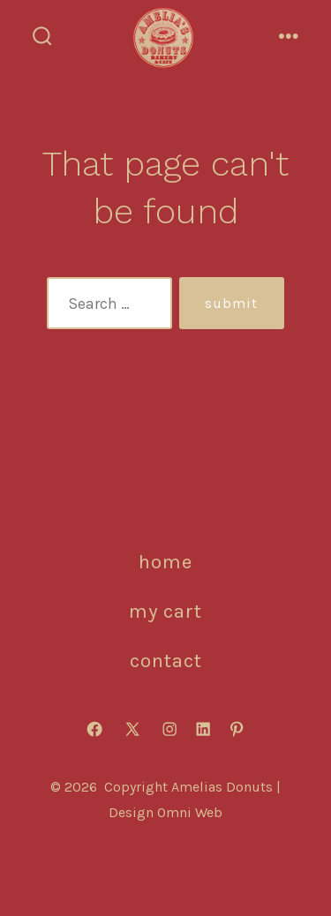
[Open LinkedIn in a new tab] (203, 729)
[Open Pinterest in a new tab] (237, 729)
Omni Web (189, 812)
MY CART (165, 611)
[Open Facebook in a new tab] (94, 729)
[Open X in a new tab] (132, 729)
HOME (165, 562)
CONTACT (166, 660)
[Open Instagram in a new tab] (169, 729)
